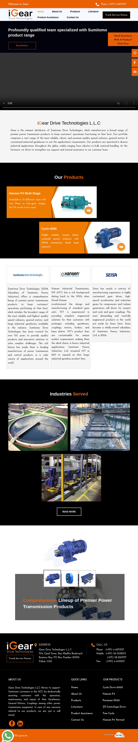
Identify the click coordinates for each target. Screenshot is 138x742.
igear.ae (23, 736)
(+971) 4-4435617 (115, 661)
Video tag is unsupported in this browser (69, 82)
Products (75, 11)
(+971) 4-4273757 (115, 650)
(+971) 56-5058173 (116, 653)
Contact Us (73, 17)
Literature (93, 11)
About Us (57, 11)
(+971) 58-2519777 (116, 657)
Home (41, 11)
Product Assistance (48, 17)
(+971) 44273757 (117, 4)
